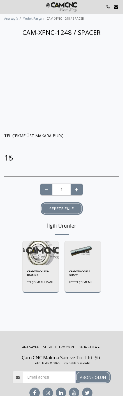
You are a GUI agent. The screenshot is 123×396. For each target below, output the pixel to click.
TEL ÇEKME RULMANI (40, 282)
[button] (6, 6)
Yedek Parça (32, 18)
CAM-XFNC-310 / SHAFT (79, 273)
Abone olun (93, 377)
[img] (41, 253)
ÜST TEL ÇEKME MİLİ (81, 282)
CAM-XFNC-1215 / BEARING (38, 273)
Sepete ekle (61, 208)
